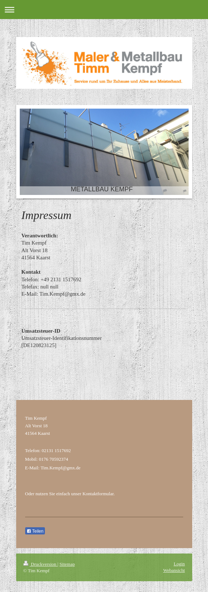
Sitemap (67, 564)
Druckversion (40, 564)
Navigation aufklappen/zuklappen (104, 9)
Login (179, 563)
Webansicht (174, 570)
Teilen (35, 531)
